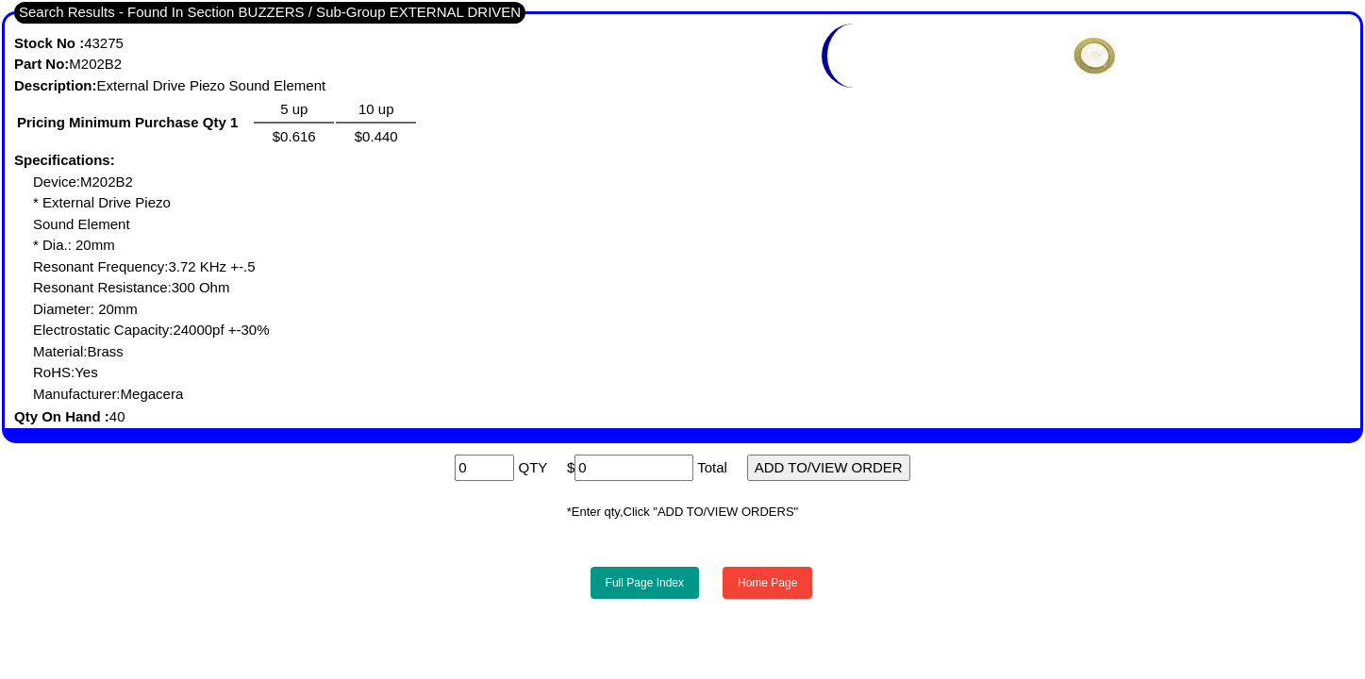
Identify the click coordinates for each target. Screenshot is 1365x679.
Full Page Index (645, 582)
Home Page (767, 582)
